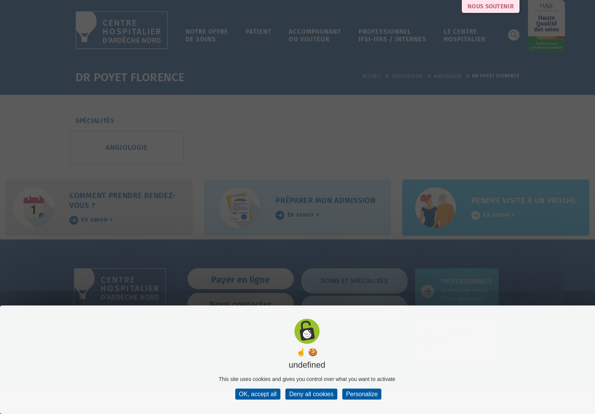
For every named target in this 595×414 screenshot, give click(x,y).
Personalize (362, 394)
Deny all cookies (311, 394)
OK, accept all (258, 394)
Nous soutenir (491, 6)
